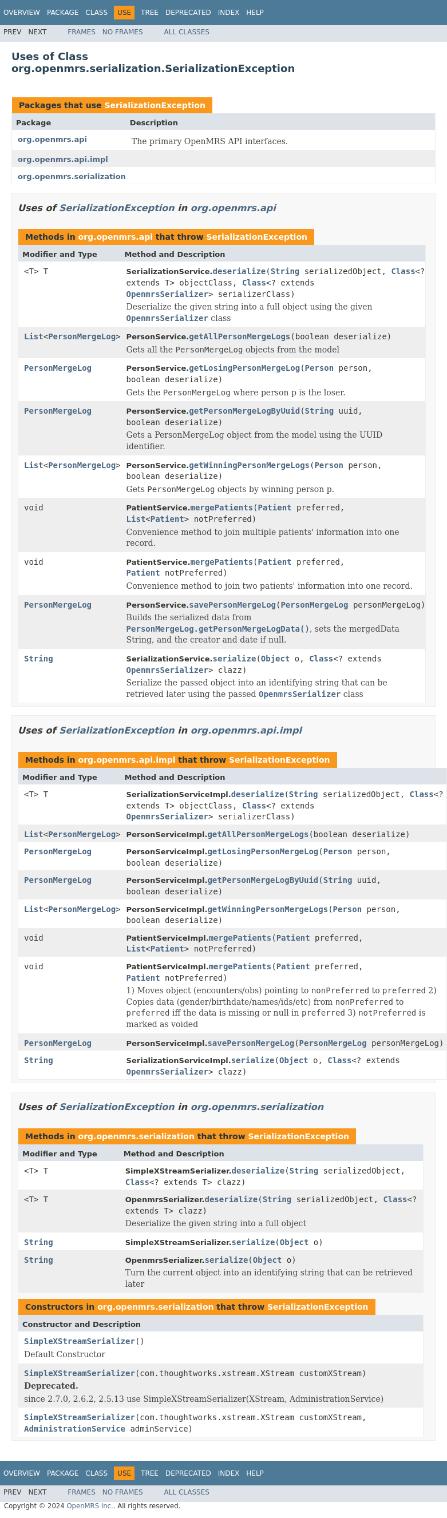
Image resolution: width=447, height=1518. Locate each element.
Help (255, 13)
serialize (234, 658)
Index (229, 13)
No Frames (122, 32)
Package (62, 13)
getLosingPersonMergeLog (244, 367)
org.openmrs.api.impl (63, 159)
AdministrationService (74, 1428)
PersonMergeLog (82, 336)
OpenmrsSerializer (167, 294)
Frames (82, 32)
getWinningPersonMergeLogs (249, 465)
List (33, 336)
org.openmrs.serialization (72, 176)
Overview (21, 13)
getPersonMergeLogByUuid (244, 410)
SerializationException (154, 105)
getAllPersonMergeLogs (239, 336)
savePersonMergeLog (232, 604)
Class (96, 13)
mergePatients (222, 507)
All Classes (186, 32)
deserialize (239, 271)
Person (319, 367)
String (285, 271)
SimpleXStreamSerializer (79, 1341)
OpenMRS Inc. (89, 1506)
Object (275, 658)
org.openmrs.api (52, 139)
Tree (150, 13)
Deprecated (188, 13)
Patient (275, 507)
